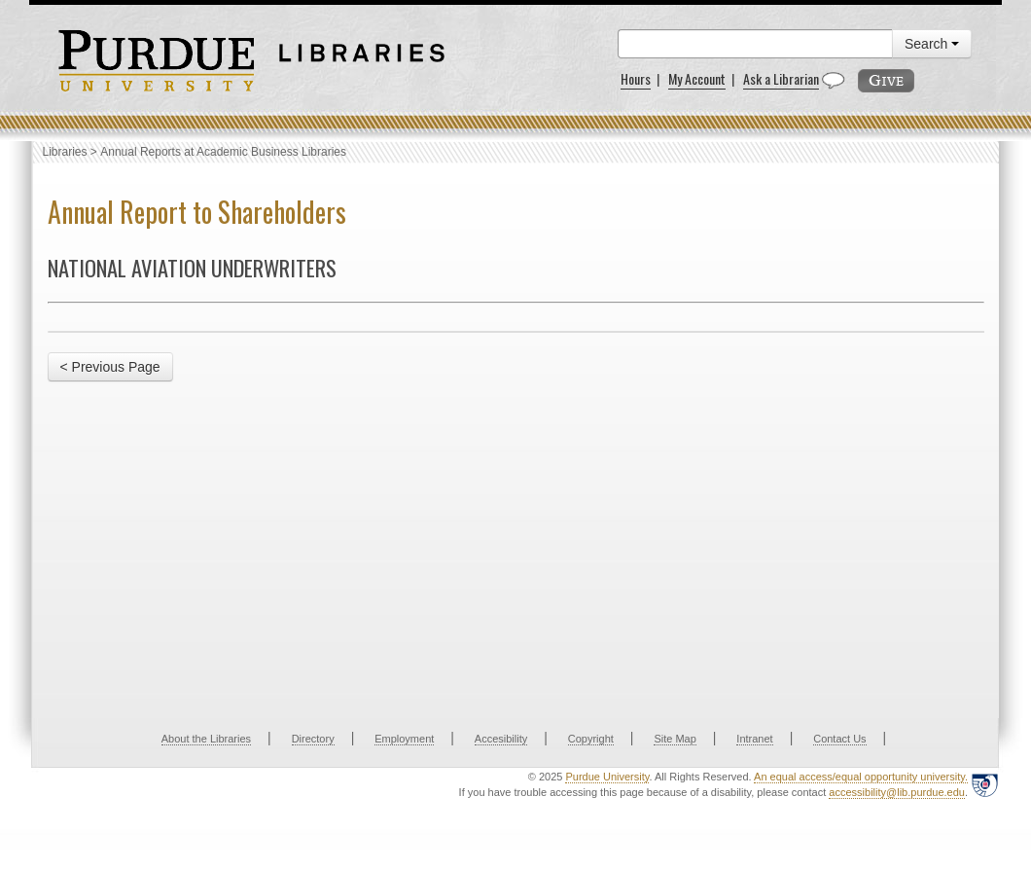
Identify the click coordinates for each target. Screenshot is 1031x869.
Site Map (674, 738)
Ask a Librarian (781, 78)
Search (932, 44)
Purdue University (607, 776)
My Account (697, 78)
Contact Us (839, 738)
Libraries (65, 152)
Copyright (591, 738)
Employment (404, 738)
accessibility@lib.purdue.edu (897, 792)
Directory (313, 738)
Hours (636, 78)
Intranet (754, 738)
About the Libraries (206, 738)
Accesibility (501, 738)
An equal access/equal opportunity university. (861, 776)
